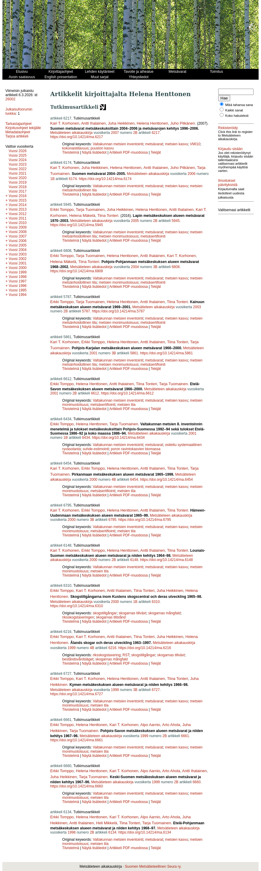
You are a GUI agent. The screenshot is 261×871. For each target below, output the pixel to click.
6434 (86, 438)
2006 (192, 174)
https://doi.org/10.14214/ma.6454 (166, 479)
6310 (156, 602)
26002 (10, 99)
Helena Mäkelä (82, 215)
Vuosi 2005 (18, 245)
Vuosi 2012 (18, 214)
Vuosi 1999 (18, 272)
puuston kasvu (102, 148)
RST (125, 655)
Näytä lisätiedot (94, 152)
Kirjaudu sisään (230, 149)
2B (135, 133)
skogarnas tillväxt (132, 613)
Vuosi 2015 (18, 200)
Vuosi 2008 (18, 232)
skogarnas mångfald (164, 613)
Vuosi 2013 (18, 209)
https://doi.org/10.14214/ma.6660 (76, 786)
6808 (176, 267)
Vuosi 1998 (18, 277)
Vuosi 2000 (18, 268)
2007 (115, 133)
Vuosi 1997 (18, 281)
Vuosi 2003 (18, 254)
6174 (73, 179)
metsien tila (126, 405)
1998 (72, 832)
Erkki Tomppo (62, 209)
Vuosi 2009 (18, 227)
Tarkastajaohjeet (18, 124)
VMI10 (195, 144)
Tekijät (156, 152)
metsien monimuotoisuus (119, 236)
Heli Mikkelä (106, 823)
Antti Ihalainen (93, 123)
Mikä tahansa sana (239, 105)
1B (52, 179)
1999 (72, 648)
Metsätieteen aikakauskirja (71, 133)
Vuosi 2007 (18, 236)
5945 (176, 221)
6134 (112, 832)
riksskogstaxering (107, 655)
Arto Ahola (171, 724)
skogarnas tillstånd (111, 617)
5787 (86, 311)
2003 (197, 307)
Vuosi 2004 (18, 250)
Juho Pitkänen (182, 123)
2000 (93, 479)
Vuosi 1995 (18, 290)
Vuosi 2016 (18, 196)
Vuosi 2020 (18, 178)
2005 (135, 221)
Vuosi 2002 (18, 259)
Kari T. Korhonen (64, 123)
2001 (93, 353)
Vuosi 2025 (18, 155)
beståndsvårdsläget (77, 659)
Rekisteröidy (228, 128)
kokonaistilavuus (75, 148)
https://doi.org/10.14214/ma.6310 (76, 606)
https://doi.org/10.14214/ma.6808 (76, 271)
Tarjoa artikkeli (16, 136)
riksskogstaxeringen (78, 617)
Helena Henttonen (152, 123)
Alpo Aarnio (150, 724)
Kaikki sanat (234, 110)
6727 (156, 690)
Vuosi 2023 (18, 164)
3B (155, 267)
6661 (185, 736)
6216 (112, 648)
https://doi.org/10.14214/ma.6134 (144, 832)
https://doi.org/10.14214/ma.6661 (76, 740)
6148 (134, 560)
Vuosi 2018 (18, 187)
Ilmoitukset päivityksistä (228, 183)
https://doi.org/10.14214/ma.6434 (118, 438)
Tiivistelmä (70, 152)
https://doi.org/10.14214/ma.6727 (76, 694)
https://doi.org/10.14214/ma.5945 (76, 225)
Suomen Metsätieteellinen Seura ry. (153, 866)
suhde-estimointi (96, 449)
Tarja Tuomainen (90, 209)
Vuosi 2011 (18, 218)
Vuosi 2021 (18, 173)
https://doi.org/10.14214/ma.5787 (118, 311)
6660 (196, 782)
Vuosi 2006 (18, 241)
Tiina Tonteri (107, 215)
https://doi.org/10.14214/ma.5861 (166, 353)
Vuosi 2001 (18, 263)
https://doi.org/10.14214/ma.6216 (144, 648)
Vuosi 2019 (18, 182)
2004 (135, 267)
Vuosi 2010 (18, 223)
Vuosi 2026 (18, 151)
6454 (134, 479)
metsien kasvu (176, 144)
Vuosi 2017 (18, 191)
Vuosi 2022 (18, 169)
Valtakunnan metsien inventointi (118, 144)
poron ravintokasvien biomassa (135, 449)
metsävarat (154, 144)
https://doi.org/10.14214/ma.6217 (76, 137)
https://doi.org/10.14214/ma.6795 (144, 520)
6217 (156, 133)
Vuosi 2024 (18, 160)
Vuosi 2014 (18, 205)
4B (114, 479)
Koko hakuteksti (237, 115)
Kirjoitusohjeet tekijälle (23, 128)
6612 (95, 393)
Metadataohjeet (17, 132)
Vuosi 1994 (18, 295)
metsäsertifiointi (152, 236)
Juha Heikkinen (121, 123)
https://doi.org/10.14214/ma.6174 (105, 179)
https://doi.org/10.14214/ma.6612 (127, 393)
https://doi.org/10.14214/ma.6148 (166, 560)
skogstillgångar (105, 613)
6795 (112, 520)
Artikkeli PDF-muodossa (128, 152)
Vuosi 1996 (18, 286)
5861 (134, 353)
